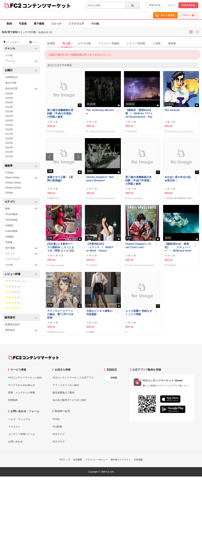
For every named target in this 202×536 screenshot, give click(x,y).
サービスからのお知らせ (21, 385)
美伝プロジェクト (57, 332)
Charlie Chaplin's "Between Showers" (100, 179)
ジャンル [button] (21, 48)
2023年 (9, 107)
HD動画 (9, 236)
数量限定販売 (12, 324)
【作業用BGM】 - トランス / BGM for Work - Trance (99, 247)
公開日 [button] (21, 70)
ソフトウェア (76, 23)
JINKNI (92, 332)
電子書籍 (39, 23)
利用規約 (13, 400)
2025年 (9, 98)
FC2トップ (64, 459)
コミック (56, 23)
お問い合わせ (15, 441)
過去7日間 (10, 82)
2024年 (9, 102)
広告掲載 (138, 459)
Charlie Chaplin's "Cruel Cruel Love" (138, 245)
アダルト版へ (189, 15)
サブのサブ (132, 131)
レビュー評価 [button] (21, 274)
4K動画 (9, 225)
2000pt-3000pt (13, 187)
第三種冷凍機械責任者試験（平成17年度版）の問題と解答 (138, 180)
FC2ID (56, 419)
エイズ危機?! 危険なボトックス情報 (138, 312)
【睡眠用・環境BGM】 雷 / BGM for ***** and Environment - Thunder (139, 113)
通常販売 (21, 330)
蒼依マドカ (54, 198)
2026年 (9, 93)
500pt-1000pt (21, 177)
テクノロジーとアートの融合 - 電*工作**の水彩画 (60, 314)
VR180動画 (11, 214)
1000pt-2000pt (13, 182)
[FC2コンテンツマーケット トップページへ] (33, 357)
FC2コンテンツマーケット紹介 (25, 377)
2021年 (9, 116)
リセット (34, 42)
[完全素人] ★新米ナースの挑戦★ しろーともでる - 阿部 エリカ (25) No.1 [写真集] (60, 247)
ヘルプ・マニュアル (19, 419)
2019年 (9, 125)
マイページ (154, 5)
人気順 (156, 43)
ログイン (172, 5)
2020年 (9, 120)
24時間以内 (11, 77)
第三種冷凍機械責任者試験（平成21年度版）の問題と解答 (60, 113)
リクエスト (14, 426)
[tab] (124, 43)
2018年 (9, 129)
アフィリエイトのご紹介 (66, 385)
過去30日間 (21, 88)
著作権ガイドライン (121, 459)
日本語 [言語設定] (113, 377)
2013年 (9, 151)
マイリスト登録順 (108, 43)
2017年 (9, 134)
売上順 (66, 43)
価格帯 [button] (21, 166)
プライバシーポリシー (96, 459)
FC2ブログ (59, 441)
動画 (9, 23)
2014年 (9, 147)
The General (172, 110)
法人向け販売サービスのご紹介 (70, 400)
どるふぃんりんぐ (57, 265)
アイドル (21, 61)
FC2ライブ (59, 434)
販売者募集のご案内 (63, 392)
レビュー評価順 (136, 43)
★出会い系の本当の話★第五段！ (177, 179)
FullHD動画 (11, 231)
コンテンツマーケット (46, 5)
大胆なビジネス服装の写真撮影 (99, 312)
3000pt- (9, 192)
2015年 (9, 142)
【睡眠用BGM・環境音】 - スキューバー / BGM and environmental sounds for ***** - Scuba (178, 247)
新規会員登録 (188, 5)
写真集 (23, 23)
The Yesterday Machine (100, 112)
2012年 (9, 156)
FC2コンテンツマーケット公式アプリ (73, 377)
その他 (95, 23)
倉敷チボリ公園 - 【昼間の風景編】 (60, 179)
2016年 (9, 138)
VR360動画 (11, 219)
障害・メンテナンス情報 (21, 392)
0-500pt (9, 172)
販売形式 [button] (21, 317)
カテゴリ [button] (21, 202)
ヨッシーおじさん (57, 131)
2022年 (9, 111)
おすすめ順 (84, 43)
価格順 (172, 43)
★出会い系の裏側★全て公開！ (180, 198)
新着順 (51, 43)
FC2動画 (57, 426)
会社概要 (77, 459)
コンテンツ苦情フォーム (21, 434)
